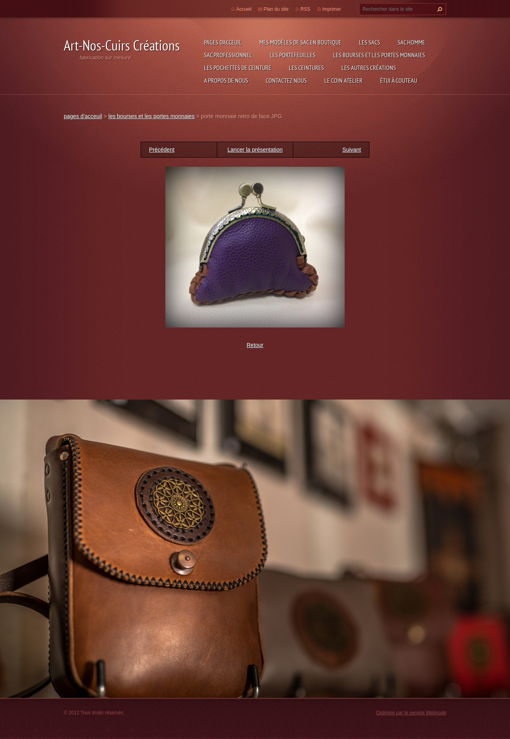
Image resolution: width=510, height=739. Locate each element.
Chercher (439, 9)
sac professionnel (228, 55)
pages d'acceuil (223, 42)
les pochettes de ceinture (237, 68)
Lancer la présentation (255, 149)
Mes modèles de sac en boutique (300, 42)
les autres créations (368, 68)
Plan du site (275, 9)
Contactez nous (286, 80)
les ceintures (306, 68)
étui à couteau (398, 80)
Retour (255, 345)
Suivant (351, 149)
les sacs (369, 42)
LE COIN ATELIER (343, 80)
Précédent (162, 149)
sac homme (411, 42)
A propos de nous (226, 80)
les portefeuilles (293, 55)
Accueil (244, 9)
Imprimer (331, 9)
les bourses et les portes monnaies (379, 55)
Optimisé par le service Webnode (411, 713)
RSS (305, 9)
